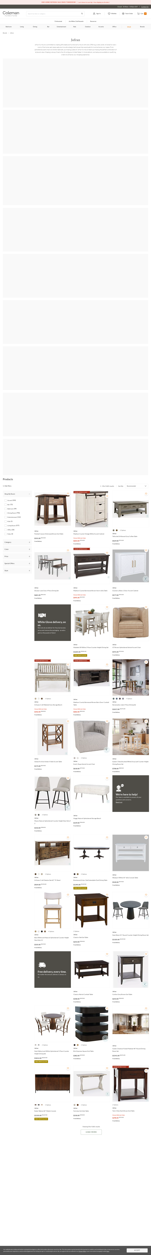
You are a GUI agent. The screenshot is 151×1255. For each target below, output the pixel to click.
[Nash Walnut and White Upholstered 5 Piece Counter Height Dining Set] (52, 1067)
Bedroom (9, 26)
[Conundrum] (47, 380)
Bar (48, 26)
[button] (96, 13)
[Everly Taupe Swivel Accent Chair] (91, 780)
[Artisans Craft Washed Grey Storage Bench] (52, 721)
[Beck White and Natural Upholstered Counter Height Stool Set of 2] (52, 954)
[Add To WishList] (68, 512)
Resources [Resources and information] (93, 21)
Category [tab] (8, 561)
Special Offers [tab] (9, 582)
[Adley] (19, 86)
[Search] (55, 13)
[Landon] (75, 429)
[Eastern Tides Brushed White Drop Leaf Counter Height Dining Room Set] (130, 778)
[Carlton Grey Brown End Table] (130, 1010)
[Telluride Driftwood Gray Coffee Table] (130, 552)
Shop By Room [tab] (10, 513)
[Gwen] (131, 282)
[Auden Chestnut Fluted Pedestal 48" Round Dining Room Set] (130, 1065)
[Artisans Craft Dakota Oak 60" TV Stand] (52, 896)
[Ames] (131, 86)
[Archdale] (75, 184)
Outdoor (88, 26)
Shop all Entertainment (75, 214)
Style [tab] (6, 589)
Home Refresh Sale (79, 557)
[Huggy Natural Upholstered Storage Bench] (91, 834)
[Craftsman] (75, 380)
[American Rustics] (47, 184)
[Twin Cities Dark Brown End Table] (130, 1127)
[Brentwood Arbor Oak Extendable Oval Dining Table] (91, 896)
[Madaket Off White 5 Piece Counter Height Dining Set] (91, 663)
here (108, 1251)
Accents (101, 26)
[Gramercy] (19, 475)
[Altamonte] (75, 86)
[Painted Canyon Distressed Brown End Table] (52, 550)
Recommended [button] (131, 505)
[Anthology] (103, 331)
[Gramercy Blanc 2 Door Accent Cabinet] (130, 607)
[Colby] (131, 135)
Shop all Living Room (75, 67)
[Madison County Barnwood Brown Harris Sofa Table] (91, 607)
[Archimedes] (103, 184)
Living (22, 26)
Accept (137, 1250)
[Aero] (47, 86)
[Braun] (47, 282)
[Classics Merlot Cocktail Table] (91, 1010)
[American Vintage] (103, 86)
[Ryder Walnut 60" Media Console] (52, 1127)
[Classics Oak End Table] (91, 953)
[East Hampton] (75, 282)
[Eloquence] (103, 282)
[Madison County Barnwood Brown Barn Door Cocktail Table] (91, 718)
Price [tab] (6, 575)
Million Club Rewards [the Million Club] (76, 21)
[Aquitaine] (131, 331)
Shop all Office (75, 361)
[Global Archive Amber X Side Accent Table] (52, 778)
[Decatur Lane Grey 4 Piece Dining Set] (52, 607)
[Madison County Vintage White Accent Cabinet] (91, 550)
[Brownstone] (131, 233)
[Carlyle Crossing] (103, 135)
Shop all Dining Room (75, 165)
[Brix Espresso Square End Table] (91, 1067)
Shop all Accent (75, 312)
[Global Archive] (103, 380)
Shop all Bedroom (75, 263)
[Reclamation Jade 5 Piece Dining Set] (130, 721)
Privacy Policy (82, 1251)
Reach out (119, 821)
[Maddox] (103, 429)
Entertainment (61, 26)
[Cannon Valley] (75, 135)
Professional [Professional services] (58, 21)
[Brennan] (47, 135)
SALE (129, 27)
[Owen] (131, 429)
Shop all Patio (75, 410)
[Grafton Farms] (131, 380)
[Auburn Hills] (75, 233)
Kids (74, 26)
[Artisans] (131, 184)
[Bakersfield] (103, 233)
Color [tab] (7, 568)
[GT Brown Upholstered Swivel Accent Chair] (130, 663)
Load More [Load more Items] (91, 1151)
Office (114, 26)
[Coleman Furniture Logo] (11, 16)
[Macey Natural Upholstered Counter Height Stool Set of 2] (52, 837)
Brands (142, 26)
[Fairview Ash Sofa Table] (91, 1127)
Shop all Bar (75, 116)
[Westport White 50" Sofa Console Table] (130, 894)
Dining (35, 26)
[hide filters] (8, 505)
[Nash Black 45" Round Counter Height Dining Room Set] (130, 951)
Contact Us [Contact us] (144, 7)
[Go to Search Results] (82, 13)
